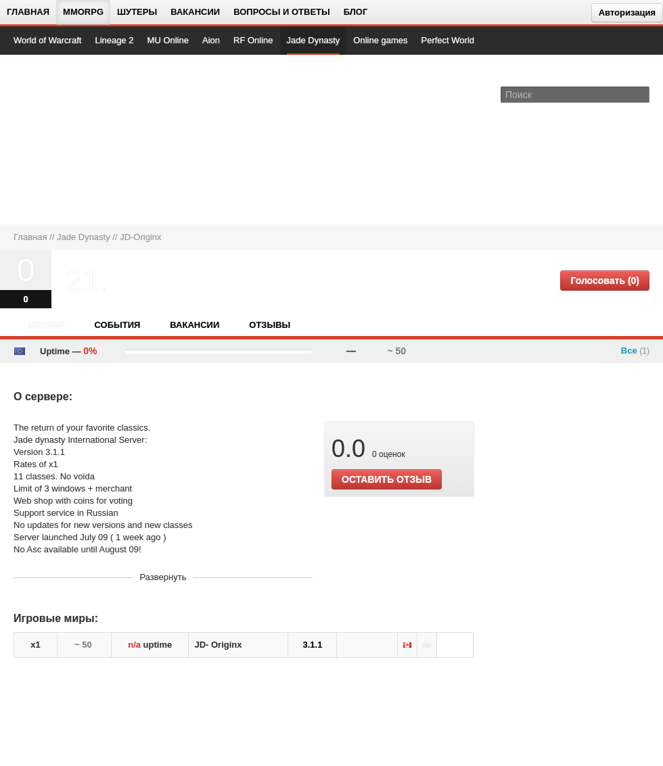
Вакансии (195, 12)
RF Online (253, 40)
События (117, 325)
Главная (28, 12)
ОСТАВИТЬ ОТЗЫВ (387, 479)
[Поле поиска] (641, 94)
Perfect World (448, 40)
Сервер (46, 325)
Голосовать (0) (604, 280)
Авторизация (627, 12)
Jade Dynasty (313, 40)
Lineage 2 (114, 40)
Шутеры (137, 12)
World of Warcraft (47, 40)
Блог (356, 12)
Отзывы (269, 325)
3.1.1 (312, 645)
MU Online (168, 40)
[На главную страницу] (59, 139)
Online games (380, 40)
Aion (211, 40)
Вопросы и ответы (281, 12)
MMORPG (83, 12)
